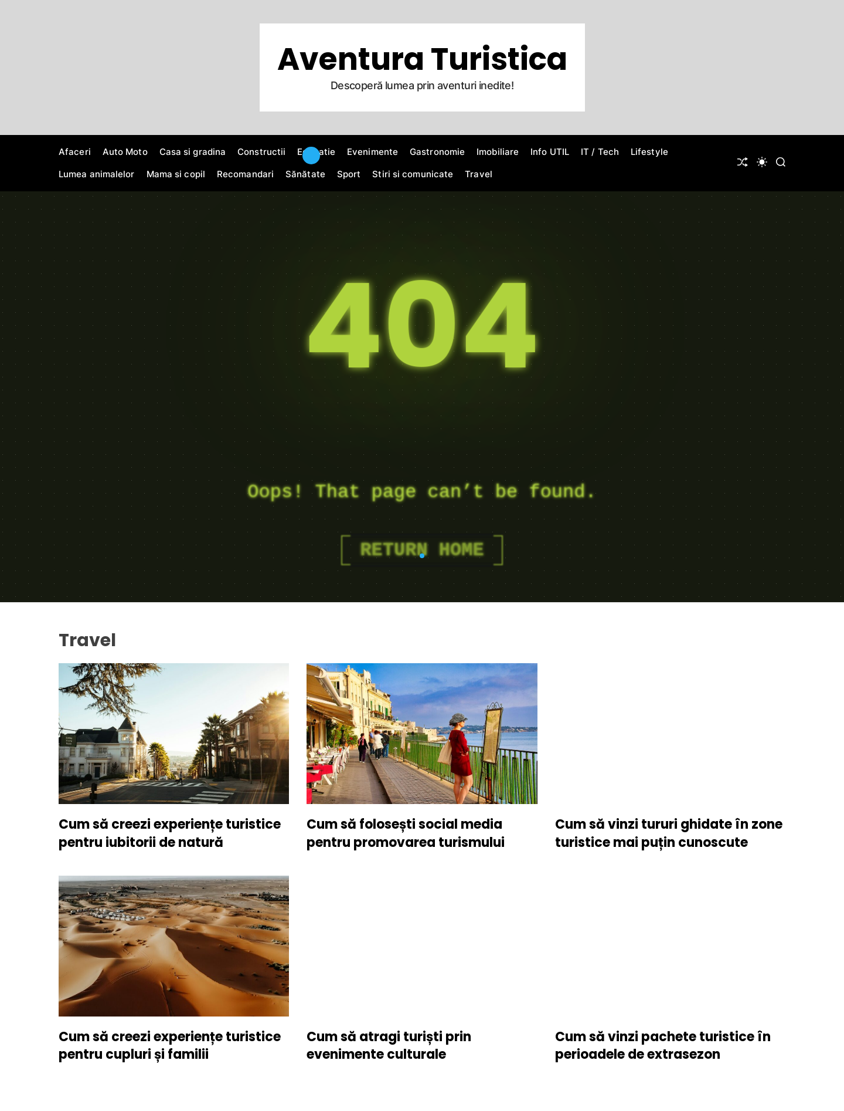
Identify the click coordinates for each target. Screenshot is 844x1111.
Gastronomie (437, 151)
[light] (762, 162)
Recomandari (245, 174)
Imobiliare (498, 151)
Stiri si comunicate (412, 174)
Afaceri (75, 151)
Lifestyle (649, 151)
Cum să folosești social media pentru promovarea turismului (406, 833)
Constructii (261, 151)
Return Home (422, 550)
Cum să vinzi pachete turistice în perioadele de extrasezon (663, 1046)
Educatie (316, 151)
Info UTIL (549, 151)
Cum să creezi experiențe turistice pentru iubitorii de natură (170, 833)
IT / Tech (600, 151)
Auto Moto (125, 151)
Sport (349, 174)
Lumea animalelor (97, 174)
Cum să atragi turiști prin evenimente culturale (389, 1046)
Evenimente (372, 151)
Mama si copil (176, 174)
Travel (478, 174)
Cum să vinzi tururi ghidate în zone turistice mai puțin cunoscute (668, 833)
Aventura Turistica (422, 59)
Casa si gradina (192, 151)
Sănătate (305, 174)
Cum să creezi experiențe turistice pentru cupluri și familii (170, 1046)
